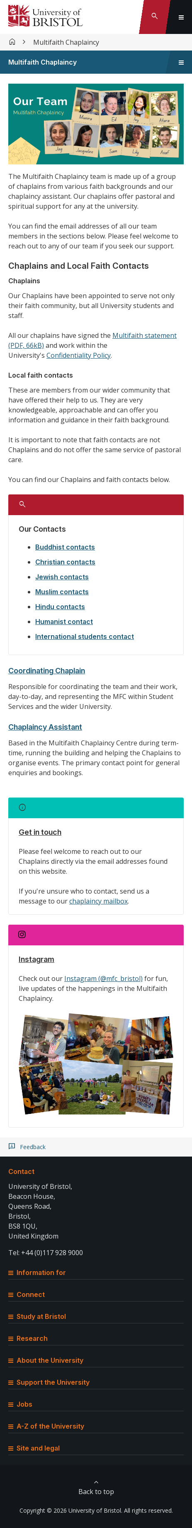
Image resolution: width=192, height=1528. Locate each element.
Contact (21, 1171)
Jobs (20, 1404)
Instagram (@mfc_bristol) (103, 978)
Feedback (33, 1147)
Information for (37, 1272)
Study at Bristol (37, 1316)
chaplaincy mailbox (98, 901)
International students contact (84, 636)
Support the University (49, 1382)
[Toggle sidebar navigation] (181, 62)
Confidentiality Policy (78, 355)
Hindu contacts (60, 607)
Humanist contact (64, 621)
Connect (26, 1294)
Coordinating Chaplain (46, 670)
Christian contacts (65, 562)
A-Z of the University (46, 1426)
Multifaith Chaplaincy (66, 42)
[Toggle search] (154, 17)
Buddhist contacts (65, 547)
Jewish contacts (62, 577)
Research (28, 1338)
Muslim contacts (62, 592)
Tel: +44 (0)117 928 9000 (45, 1252)
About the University (45, 1360)
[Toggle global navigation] (181, 17)
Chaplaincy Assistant (45, 727)
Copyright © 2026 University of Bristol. (70, 1510)
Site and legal (34, 1448)
